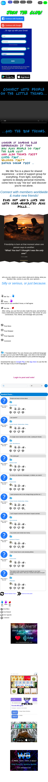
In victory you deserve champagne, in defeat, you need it (26, 475)
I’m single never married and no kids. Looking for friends (26, 437)
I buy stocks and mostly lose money (20, 533)
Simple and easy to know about (19, 398)
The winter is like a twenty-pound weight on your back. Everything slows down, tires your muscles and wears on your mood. (27, 573)
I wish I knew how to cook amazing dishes (22, 552)
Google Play (20, 362)
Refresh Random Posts (8, 593)
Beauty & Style (13, 405)
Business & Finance (14, 539)
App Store (33, 362)
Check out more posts (24, 593)
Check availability (13, 44)
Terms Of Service (6, 69)
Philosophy (12, 580)
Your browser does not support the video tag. (24, 113)
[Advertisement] (24, 658)
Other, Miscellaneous (15, 443)
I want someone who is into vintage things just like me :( (25, 494)
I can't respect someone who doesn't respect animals (25, 513)
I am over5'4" (13, 417)
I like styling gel (14, 456)
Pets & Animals (13, 520)
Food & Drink (13, 482)
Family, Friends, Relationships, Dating (19, 424)
